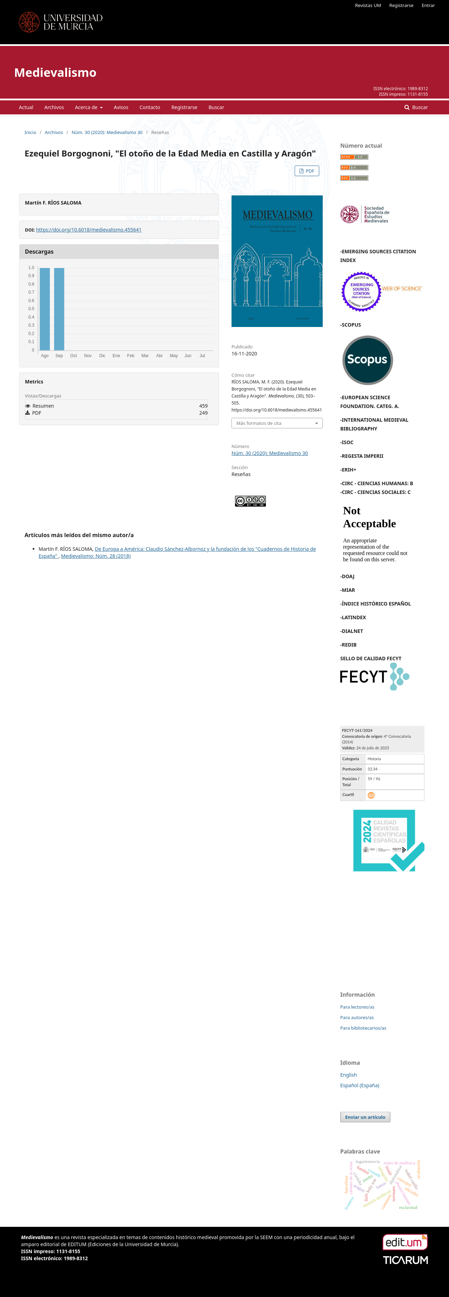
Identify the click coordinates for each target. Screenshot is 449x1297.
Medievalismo (55, 72)
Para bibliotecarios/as (363, 1028)
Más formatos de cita (258, 423)
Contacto (150, 107)
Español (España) (359, 1085)
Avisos (121, 107)
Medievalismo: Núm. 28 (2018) (95, 556)
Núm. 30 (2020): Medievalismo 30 (107, 132)
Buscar (216, 107)
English (348, 1074)
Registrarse (401, 5)
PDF (309, 171)
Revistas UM (368, 5)
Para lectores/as (357, 1007)
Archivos (54, 107)
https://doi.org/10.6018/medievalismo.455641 (89, 229)
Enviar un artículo (365, 1117)
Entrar (428, 5)
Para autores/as (357, 1017)
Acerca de (87, 107)
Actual (26, 107)
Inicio (30, 132)
